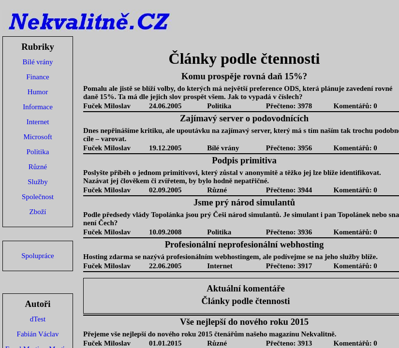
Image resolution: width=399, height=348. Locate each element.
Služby (38, 182)
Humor (38, 92)
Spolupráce (37, 256)
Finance (37, 77)
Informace (38, 107)
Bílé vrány (38, 62)
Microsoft (37, 137)
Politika (38, 152)
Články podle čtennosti (246, 301)
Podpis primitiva (244, 160)
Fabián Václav (38, 334)
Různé (38, 167)
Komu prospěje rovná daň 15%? (244, 76)
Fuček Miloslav (107, 106)
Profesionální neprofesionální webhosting (244, 244)
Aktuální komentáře (246, 288)
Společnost (38, 197)
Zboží (38, 212)
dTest (37, 319)
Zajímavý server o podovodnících (244, 118)
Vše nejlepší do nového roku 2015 (244, 322)
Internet (38, 122)
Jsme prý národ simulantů (244, 202)
